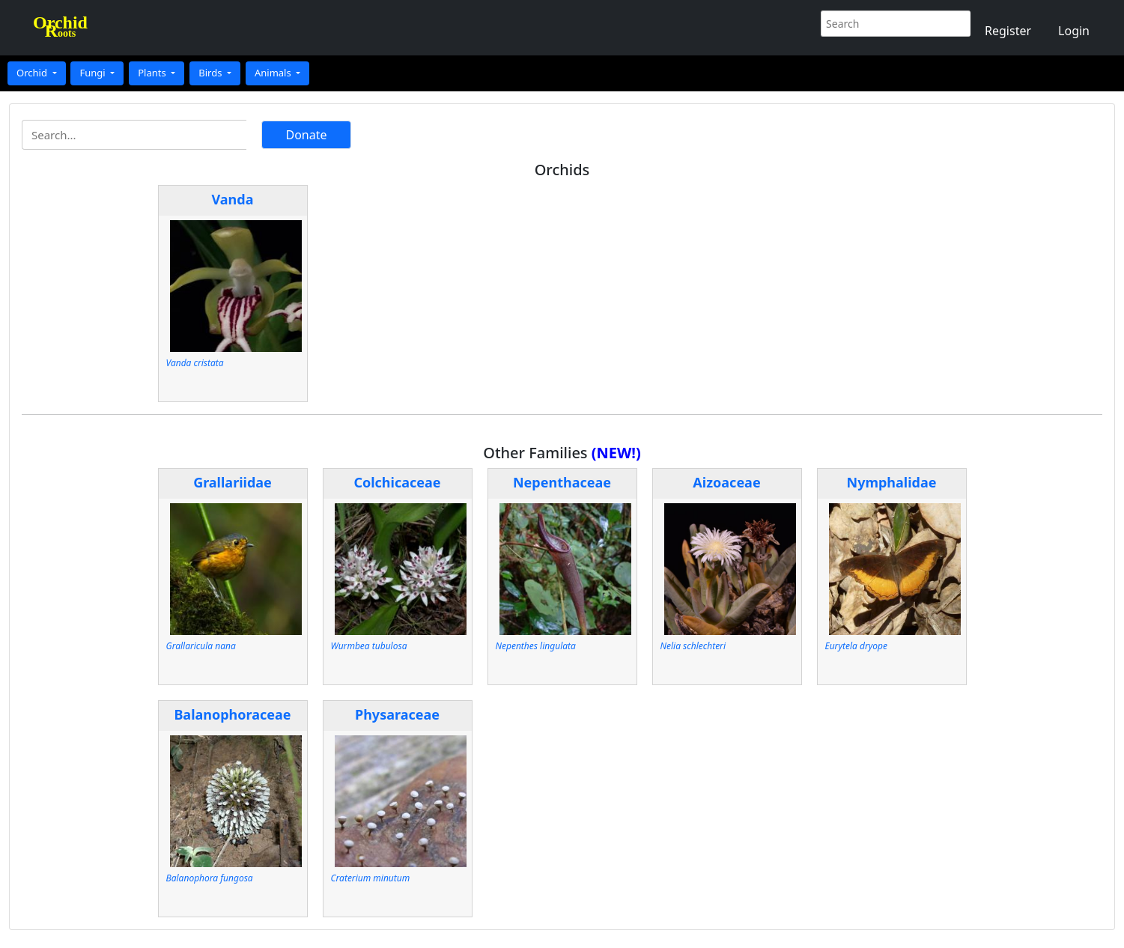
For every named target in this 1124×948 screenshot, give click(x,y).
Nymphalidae (892, 482)
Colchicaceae (396, 482)
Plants (153, 72)
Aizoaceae (726, 482)
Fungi (93, 72)
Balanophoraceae (232, 714)
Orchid (32, 72)
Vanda (233, 199)
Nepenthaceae (562, 482)
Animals (274, 72)
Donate (305, 135)
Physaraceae (397, 714)
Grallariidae (232, 482)
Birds (211, 72)
